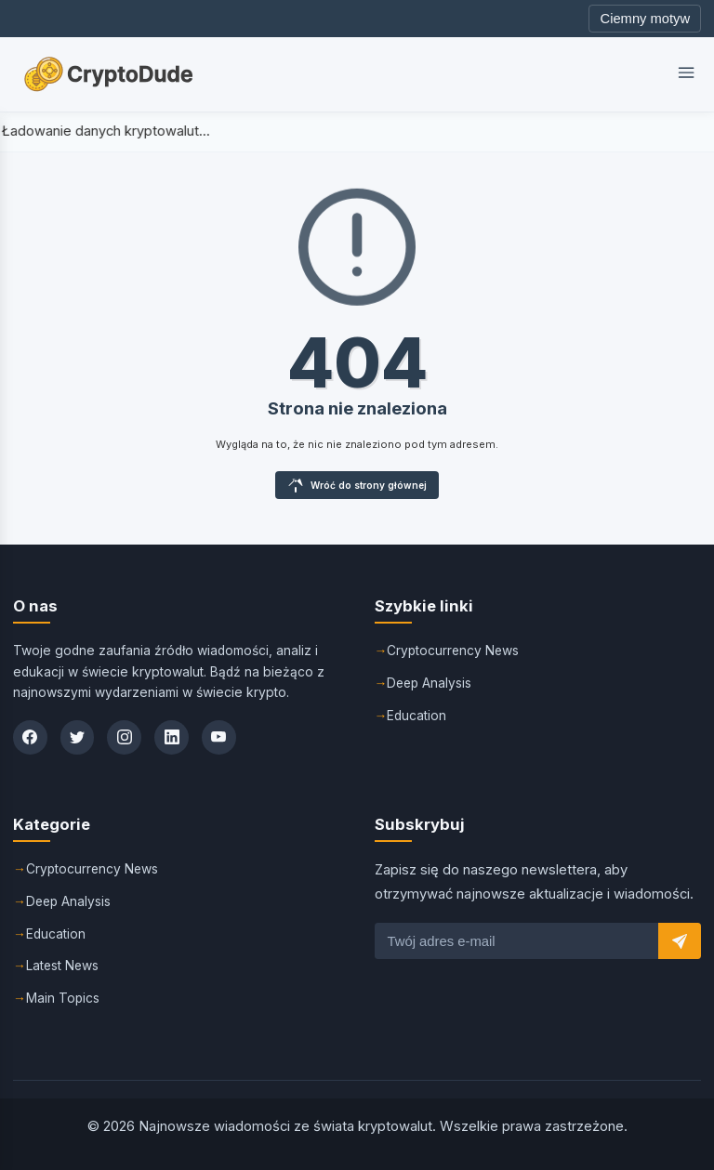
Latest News (63, 965)
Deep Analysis (430, 682)
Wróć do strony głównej (357, 485)
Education (416, 714)
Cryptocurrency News (454, 649)
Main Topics (63, 998)
